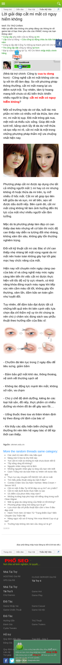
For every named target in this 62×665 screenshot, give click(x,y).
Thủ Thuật (37, 620)
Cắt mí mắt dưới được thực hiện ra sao (26, 491)
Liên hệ (6, 652)
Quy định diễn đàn (12, 639)
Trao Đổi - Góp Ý (40, 639)
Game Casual (38, 606)
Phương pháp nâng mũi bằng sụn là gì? (27, 505)
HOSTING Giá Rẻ (11, 576)
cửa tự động (13, 39)
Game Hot (37, 591)
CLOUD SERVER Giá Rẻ (44, 577)
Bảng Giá (7, 643)
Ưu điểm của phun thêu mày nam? (24, 493)
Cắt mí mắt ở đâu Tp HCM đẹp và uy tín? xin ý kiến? (33, 488)
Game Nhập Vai (10, 606)
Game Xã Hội (38, 610)
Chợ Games (9, 595)
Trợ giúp (7, 655)
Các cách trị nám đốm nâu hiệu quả (25, 455)
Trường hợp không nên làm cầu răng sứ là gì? (30, 524)
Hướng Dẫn (9, 620)
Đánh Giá (7, 624)
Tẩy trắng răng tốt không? (20, 463)
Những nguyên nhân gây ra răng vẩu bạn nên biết (31, 469)
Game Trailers (38, 624)
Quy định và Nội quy (13, 649)
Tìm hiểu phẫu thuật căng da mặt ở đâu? (27, 480)
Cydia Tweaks (10, 628)
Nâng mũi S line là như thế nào (22, 458)
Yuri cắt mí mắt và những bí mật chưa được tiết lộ (31, 460)
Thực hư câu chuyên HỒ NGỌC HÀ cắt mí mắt (30, 477)
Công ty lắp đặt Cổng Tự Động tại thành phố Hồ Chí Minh (30, 45)
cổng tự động (25, 47)
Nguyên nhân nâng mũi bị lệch (22, 466)
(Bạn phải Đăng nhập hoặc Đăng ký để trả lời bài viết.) (38, 545)
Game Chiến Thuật (12, 610)
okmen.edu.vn (17, 444)
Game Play (37, 595)
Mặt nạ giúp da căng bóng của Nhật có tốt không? (31, 502)
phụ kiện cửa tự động (23, 37)
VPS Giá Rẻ (9, 580)
